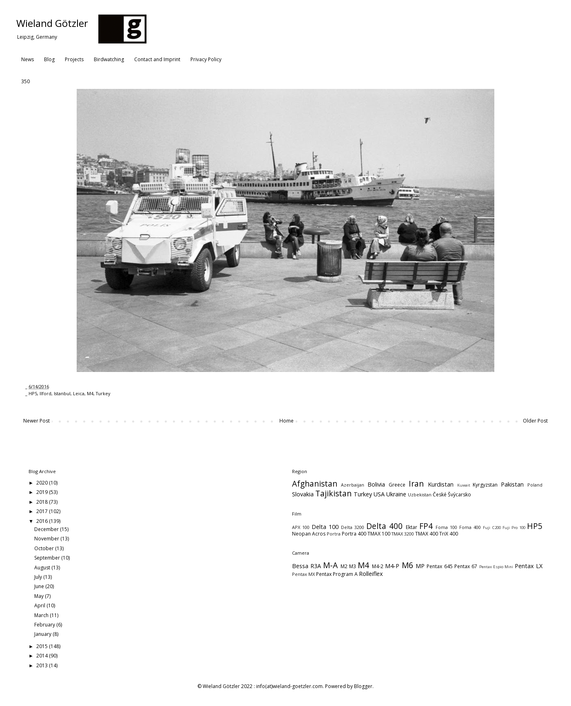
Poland (534, 485)
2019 (42, 492)
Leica (78, 393)
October (44, 548)
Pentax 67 (465, 566)
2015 (42, 646)
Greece (397, 484)
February (45, 624)
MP (420, 566)
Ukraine (396, 494)
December (47, 529)
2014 (42, 655)
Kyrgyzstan (485, 484)
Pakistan (512, 484)
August (42, 567)
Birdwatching (109, 59)
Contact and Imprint (157, 59)
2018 (42, 501)
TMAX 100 (378, 533)
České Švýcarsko (452, 494)
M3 (352, 566)
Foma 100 (446, 527)
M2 (344, 566)
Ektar (411, 527)
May (39, 596)
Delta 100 (325, 527)
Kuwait (463, 485)
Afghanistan (314, 483)
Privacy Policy (205, 59)
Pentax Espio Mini (496, 566)
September (47, 557)
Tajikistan (333, 493)
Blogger (363, 686)
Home (286, 420)
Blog (49, 59)
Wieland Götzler (52, 23)
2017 (42, 511)
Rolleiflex (371, 574)
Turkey (103, 393)
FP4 (426, 525)
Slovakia (303, 494)
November (47, 538)
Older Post (535, 420)
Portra (334, 534)
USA (379, 494)
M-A (330, 565)
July (38, 576)
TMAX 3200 (403, 534)
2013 (42, 665)
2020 (42, 482)
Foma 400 (470, 527)
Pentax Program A (337, 574)
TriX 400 (448, 533)
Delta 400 (384, 525)
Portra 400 (354, 533)
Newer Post (36, 420)
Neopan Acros (308, 533)
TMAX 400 (426, 533)
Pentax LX (528, 566)
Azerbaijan (352, 485)
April (40, 605)
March (42, 615)
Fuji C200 (491, 527)
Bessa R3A (306, 566)
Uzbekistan (420, 494)
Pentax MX (303, 574)
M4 (90, 393)
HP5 (33, 393)
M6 (407, 565)
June (39, 586)
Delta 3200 (352, 527)
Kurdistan (441, 484)
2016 (42, 521)
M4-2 (377, 566)
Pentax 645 (439, 566)
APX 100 (301, 527)
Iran (416, 483)
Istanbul (62, 393)
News (27, 59)
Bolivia (376, 484)
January (43, 634)
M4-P (392, 566)
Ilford (45, 393)
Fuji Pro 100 (513, 527)
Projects (74, 59)
